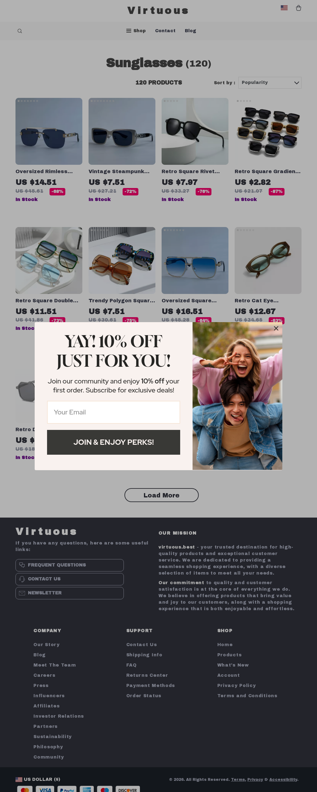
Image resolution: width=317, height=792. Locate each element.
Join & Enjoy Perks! (113, 442)
